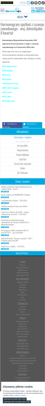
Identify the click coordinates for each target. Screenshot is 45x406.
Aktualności (22, 279)
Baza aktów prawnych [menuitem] (22, 371)
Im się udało (22, 145)
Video (22, 168)
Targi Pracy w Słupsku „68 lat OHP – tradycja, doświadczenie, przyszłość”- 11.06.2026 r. (15, 213)
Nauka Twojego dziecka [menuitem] (22, 343)
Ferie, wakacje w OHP (22, 141)
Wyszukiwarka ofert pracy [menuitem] (22, 321)
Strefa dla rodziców (22, 164)
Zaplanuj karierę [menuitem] (23, 326)
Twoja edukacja (22, 154)
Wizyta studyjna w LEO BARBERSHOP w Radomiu (15, 195)
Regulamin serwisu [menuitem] (22, 270)
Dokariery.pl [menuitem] (23, 265)
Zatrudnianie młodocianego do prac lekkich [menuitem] (22, 363)
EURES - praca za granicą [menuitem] (22, 334)
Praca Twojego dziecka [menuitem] (22, 346)
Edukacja (22, 304)
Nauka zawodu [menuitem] (22, 309)
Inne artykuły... (22, 253)
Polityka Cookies (20, 395)
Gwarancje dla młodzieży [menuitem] (22, 331)
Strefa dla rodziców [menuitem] (22, 295)
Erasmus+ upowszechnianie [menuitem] (23, 314)
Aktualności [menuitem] (23, 355)
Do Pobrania (22, 173)
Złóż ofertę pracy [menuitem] (22, 366)
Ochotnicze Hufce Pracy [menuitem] (22, 268)
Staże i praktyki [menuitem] (23, 368)
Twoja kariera (22, 150)
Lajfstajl (22, 159)
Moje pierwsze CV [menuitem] (22, 329)
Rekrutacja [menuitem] (22, 307)
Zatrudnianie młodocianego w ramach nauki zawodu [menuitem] (22, 358)
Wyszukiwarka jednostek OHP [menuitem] (22, 378)
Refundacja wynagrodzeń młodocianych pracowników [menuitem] (22, 361)
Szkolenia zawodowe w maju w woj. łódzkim (14, 206)
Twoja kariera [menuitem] (22, 287)
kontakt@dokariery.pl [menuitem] (22, 380)
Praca (23, 318)
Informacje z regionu (22, 137)
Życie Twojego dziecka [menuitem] (22, 349)
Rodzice (23, 340)
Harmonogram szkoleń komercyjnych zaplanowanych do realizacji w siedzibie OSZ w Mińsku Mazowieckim (15, 222)
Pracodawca (22, 352)
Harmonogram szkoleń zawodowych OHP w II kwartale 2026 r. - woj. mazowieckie (14, 231)
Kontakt (22, 374)
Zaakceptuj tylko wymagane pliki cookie (17, 402)
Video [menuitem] (22, 297)
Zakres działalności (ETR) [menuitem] (22, 275)
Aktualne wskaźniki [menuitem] (22, 336)
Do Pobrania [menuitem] (23, 300)
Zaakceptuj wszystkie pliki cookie (15, 399)
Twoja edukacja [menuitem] (22, 290)
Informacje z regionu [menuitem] (22, 282)
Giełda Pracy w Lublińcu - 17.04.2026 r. (13, 246)
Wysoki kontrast (7, 2)
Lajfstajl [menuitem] (23, 292)
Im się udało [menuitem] (23, 285)
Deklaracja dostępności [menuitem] (23, 272)
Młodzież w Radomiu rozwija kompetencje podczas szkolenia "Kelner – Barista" (16, 188)
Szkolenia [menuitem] (22, 312)
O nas (22, 262)
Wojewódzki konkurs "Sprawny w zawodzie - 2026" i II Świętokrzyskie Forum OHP (16, 239)
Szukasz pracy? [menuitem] (23, 324)
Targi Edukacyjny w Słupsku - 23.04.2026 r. (14, 200)
